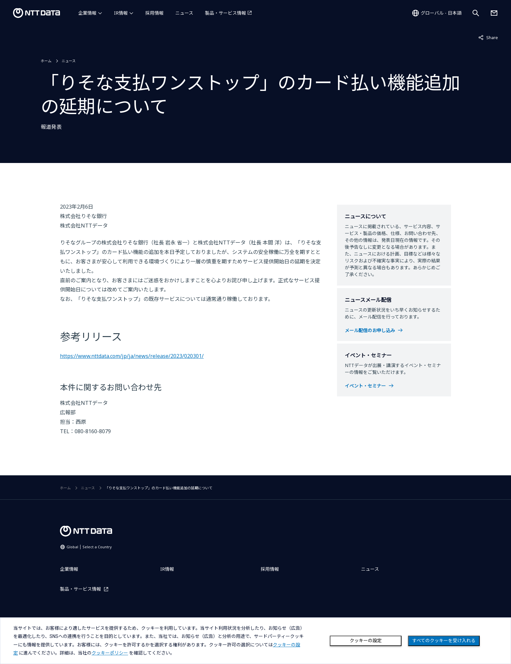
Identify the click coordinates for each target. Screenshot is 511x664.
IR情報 (121, 13)
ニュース (184, 13)
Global (89, 546)
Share (488, 37)
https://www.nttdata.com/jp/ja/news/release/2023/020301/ (132, 356)
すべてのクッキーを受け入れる (443, 640)
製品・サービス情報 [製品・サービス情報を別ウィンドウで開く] (225, 13)
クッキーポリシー (110, 653)
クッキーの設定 (366, 640)
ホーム (46, 60)
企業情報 (87, 13)
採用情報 (154, 13)
